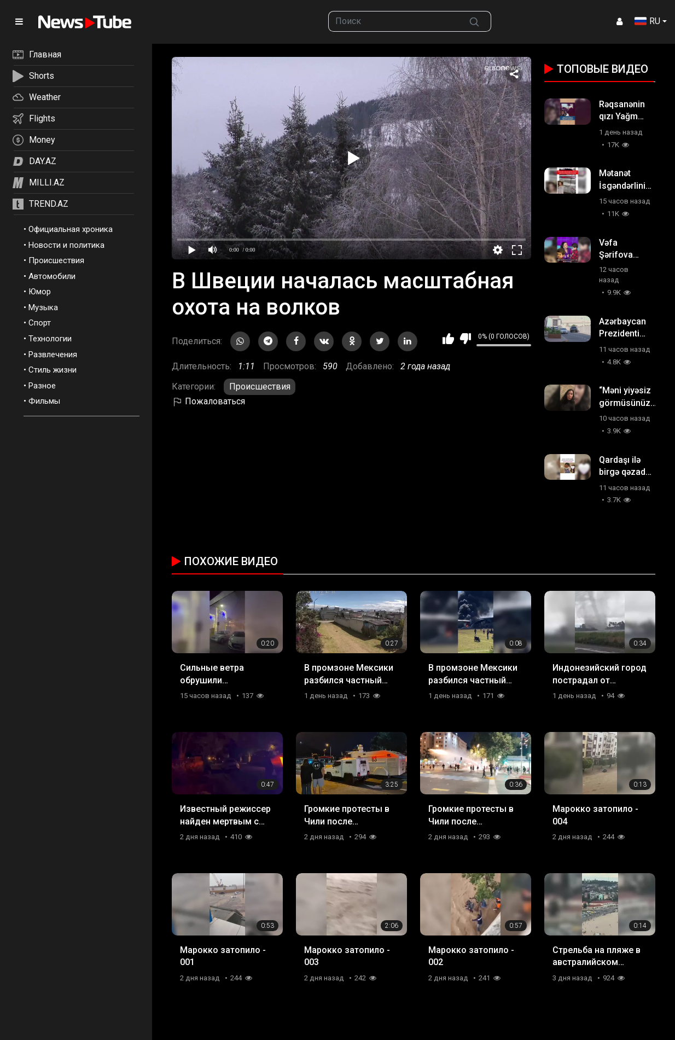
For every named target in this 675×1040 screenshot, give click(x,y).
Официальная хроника (70, 229)
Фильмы (44, 401)
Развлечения (52, 354)
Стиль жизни (52, 370)
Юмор (39, 292)
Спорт (39, 323)
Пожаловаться (208, 401)
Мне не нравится (465, 338)
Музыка (43, 307)
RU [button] (647, 21)
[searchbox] (393, 21)
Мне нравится (448, 338)
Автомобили (51, 276)
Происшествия (56, 260)
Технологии (50, 339)
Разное (42, 386)
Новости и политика (66, 245)
